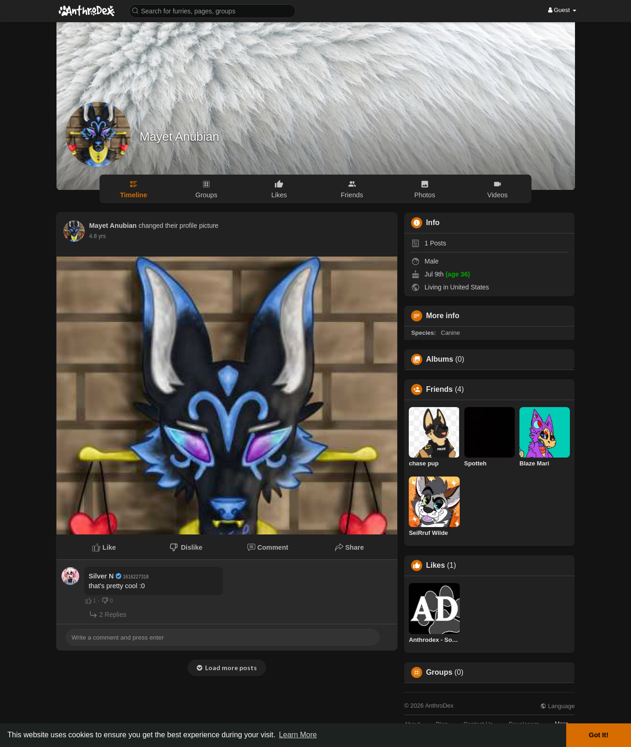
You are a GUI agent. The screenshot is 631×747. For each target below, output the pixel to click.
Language (557, 706)
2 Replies (107, 614)
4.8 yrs (97, 236)
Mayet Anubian (179, 137)
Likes (435, 565)
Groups (439, 672)
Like (104, 547)
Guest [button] (562, 9)
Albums (439, 359)
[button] (212, 10)
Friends (439, 389)
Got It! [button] (598, 735)
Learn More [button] (298, 735)
